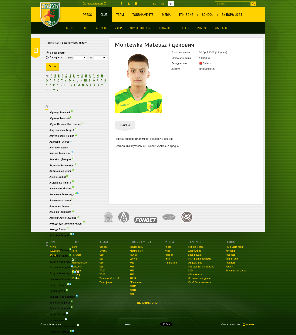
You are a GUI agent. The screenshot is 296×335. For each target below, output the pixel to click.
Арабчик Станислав (61, 212)
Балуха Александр (64, 273)
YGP (119, 28)
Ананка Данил (58, 176)
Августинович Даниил (63, 136)
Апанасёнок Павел (61, 200)
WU (132, 294)
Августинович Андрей (63, 130)
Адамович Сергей (60, 141)
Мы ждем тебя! (234, 246)
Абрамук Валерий (60, 112)
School (207, 15)
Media (166, 15)
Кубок (133, 254)
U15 (132, 274)
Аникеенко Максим (61, 188)
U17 (132, 266)
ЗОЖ (190, 270)
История (230, 250)
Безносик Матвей (60, 308)
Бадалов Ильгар (60, 255)
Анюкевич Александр (64, 194)
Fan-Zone (186, 15)
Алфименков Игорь (61, 171)
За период (56, 57)
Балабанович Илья (61, 261)
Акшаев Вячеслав (61, 153)
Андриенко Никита (61, 182)
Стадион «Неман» (93, 3)
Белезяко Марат (61, 331)
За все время (57, 52)
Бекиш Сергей (58, 314)
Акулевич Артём (58, 147)
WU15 (133, 286)
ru (154, 3)
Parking (202, 28)
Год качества (196, 246)
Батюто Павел (60, 285)
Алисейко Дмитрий (61, 159)
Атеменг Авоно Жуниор (64, 217)
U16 (132, 270)
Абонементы (195, 274)
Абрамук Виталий (60, 118)
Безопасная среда (236, 270)
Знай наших (194, 254)
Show (52, 66)
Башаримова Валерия (63, 296)
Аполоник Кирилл (61, 206)
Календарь (136, 246)
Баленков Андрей (61, 267)
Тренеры (230, 254)
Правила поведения (199, 278)
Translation (170, 262)
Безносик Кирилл (60, 302)
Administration (140, 28)
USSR (133, 278)
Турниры (230, 262)
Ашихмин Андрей (61, 235)
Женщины (136, 282)
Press (87, 15)
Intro (69, 28)
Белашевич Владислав (64, 326)
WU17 (133, 290)
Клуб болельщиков (199, 282)
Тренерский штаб (109, 278)
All (47, 75)
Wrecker (221, 28)
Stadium (184, 28)
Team (120, 15)
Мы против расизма (199, 258)
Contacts (164, 28)
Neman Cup (231, 258)
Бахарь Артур (58, 291)
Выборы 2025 (232, 15)
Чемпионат (136, 250)
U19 (132, 262)
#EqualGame (195, 262)
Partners (101, 28)
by (162, 3)
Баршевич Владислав (63, 279)
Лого (84, 28)
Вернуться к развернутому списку (67, 42)
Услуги (229, 266)
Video (167, 250)
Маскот (168, 254)
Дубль (134, 258)
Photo (168, 246)
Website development (230, 324)
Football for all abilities (201, 266)
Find (253, 4)
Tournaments (142, 15)
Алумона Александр (62, 165)
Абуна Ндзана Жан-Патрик (66, 124)
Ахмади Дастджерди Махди (67, 223)
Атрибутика (194, 250)
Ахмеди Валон (59, 229)
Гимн (167, 258)
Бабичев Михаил (60, 250)
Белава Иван (58, 320)
